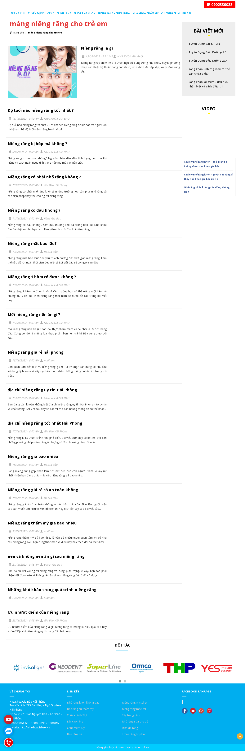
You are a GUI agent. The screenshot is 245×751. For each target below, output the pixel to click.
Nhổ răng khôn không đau (83, 702)
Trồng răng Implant (134, 734)
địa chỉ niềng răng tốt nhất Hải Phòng (45, 423)
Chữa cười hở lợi (77, 715)
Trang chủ (18, 13)
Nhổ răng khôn (84, 13)
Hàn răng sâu (75, 734)
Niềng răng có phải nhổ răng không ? (44, 177)
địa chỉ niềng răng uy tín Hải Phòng (42, 390)
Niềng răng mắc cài (134, 709)
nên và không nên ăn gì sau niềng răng (46, 556)
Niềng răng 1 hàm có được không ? (42, 277)
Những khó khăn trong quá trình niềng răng (52, 589)
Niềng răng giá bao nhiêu (33, 456)
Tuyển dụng (36, 13)
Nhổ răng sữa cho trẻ (135, 721)
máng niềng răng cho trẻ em (45, 32)
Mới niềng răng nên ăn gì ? (34, 314)
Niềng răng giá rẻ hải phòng (36, 352)
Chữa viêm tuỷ (76, 728)
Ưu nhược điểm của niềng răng (38, 612)
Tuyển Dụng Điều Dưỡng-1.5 (207, 52)
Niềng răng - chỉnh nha (114, 13)
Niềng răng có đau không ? (34, 210)
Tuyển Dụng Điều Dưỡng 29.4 (208, 60)
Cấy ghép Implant (59, 13)
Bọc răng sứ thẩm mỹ (80, 709)
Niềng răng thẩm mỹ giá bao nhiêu (42, 523)
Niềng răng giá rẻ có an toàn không (43, 490)
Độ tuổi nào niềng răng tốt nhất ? (41, 110)
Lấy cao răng (75, 721)
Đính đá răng (130, 728)
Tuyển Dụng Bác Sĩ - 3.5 (204, 44)
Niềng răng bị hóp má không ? (37, 143)
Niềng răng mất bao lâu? (32, 243)
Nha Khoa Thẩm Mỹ (145, 13)
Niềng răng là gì (97, 48)
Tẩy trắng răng (131, 715)
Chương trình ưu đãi (176, 13)
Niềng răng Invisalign (135, 702)
